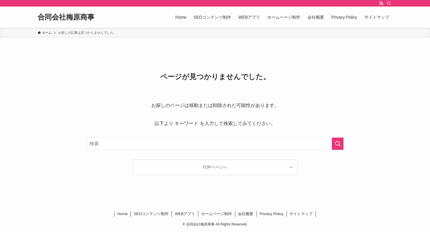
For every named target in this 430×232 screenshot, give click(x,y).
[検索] (389, 3)
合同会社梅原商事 (66, 17)
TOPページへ (215, 167)
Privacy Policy (272, 214)
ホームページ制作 (216, 214)
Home (122, 214)
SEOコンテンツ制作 (151, 214)
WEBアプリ (185, 214)
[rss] (381, 3)
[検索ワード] (215, 143)
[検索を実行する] (338, 143)
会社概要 (245, 214)
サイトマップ (301, 214)
